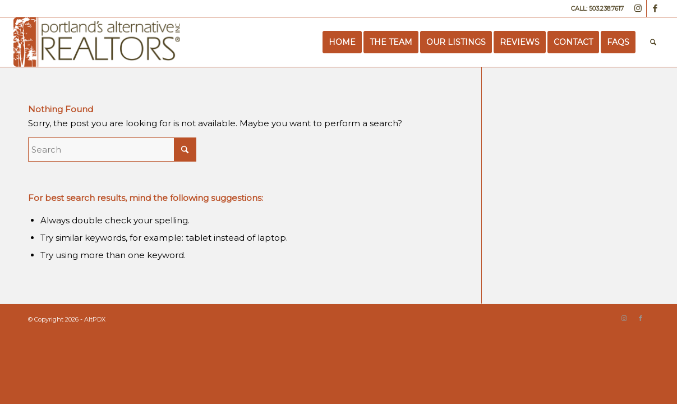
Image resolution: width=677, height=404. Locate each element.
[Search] (653, 42)
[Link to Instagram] (638, 8)
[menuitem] (342, 42)
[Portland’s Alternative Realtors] (96, 42)
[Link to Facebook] (655, 8)
